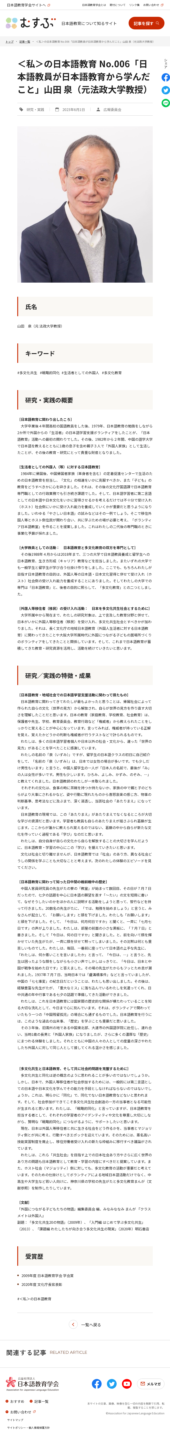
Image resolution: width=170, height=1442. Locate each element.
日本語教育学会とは (94, 5)
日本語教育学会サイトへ (26, 5)
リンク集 (134, 5)
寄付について (118, 5)
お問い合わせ (151, 5)
